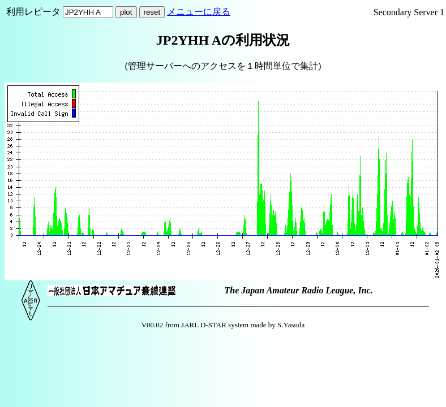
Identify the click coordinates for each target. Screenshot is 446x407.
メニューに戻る (198, 11)
